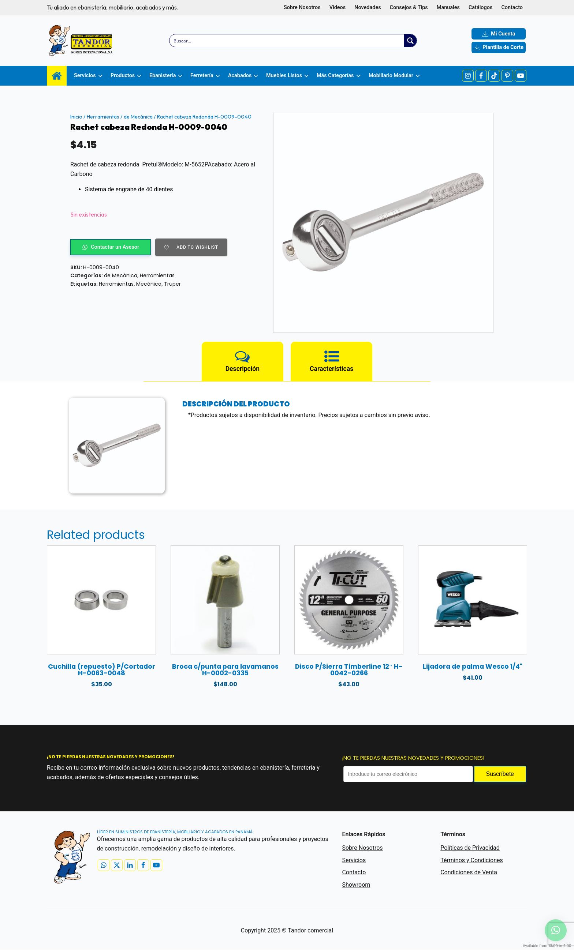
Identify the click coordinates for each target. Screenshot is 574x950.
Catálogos (480, 7)
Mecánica (148, 284)
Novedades (367, 7)
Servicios (354, 860)
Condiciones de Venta (468, 872)
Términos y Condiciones (471, 860)
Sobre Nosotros (302, 7)
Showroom (356, 884)
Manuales (448, 7)
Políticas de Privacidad (470, 848)
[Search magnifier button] (410, 40)
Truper (172, 284)
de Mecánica (138, 116)
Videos (337, 7)
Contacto (512, 7)
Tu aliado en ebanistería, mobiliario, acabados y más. (112, 7)
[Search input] (287, 40)
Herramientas (103, 116)
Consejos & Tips (409, 7)
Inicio (76, 116)
